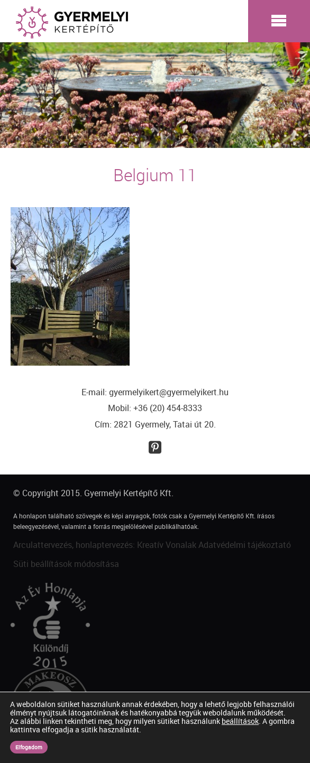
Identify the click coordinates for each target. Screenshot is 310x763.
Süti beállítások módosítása (66, 564)
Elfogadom (28, 747)
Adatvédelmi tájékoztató (244, 545)
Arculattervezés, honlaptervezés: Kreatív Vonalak (104, 545)
